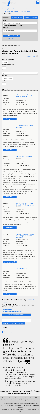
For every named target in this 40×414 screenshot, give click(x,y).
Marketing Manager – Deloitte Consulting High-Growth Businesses (25, 235)
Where (5, 28)
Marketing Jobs (6, 9)
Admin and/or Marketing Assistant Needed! (24, 95)
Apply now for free (10, 262)
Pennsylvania (25, 11)
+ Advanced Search (7, 39)
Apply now (9, 119)
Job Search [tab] (6, 17)
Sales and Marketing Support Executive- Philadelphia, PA (25, 204)
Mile (3, 70)
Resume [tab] (34, 17)
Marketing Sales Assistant (11, 11)
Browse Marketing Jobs (20, 9)
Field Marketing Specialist (24, 156)
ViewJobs (4, 75)
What (5, 20)
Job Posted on (6, 81)
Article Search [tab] (17, 17)
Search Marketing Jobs (12, 36)
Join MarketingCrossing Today (16, 314)
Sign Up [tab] (27, 17)
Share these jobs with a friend (13, 332)
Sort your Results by (8, 59)
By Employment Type (8, 64)
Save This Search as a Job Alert (13, 323)
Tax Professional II (22, 269)
